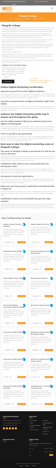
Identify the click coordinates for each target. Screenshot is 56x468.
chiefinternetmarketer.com (11, 425)
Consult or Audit (34, 429)
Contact (46, 1)
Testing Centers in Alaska (38, 18)
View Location (21, 242)
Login (36, 1)
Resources (17, 18)
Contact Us (46, 431)
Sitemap (45, 434)
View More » (8, 77)
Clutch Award (33, 420)
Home (11, 18)
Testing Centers (26, 18)
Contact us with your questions (37, 443)
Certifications (14, 1)
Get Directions (8, 81)
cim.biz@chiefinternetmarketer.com (13, 423)
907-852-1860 (33, 78)
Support (41, 1)
